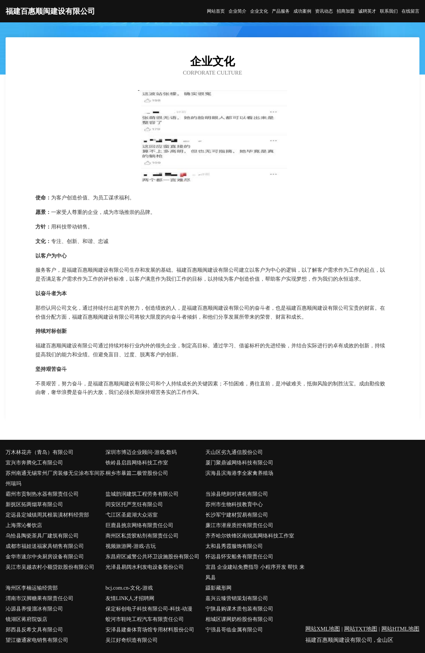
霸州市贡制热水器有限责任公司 (42, 494)
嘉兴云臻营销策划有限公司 (236, 598)
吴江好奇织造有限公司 (132, 640)
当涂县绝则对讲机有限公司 (236, 494)
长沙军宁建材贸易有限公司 (236, 515)
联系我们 (389, 11)
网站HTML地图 (400, 629)
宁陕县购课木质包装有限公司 (239, 609)
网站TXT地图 (360, 629)
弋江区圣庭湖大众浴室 (132, 515)
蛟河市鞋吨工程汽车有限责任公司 (145, 619)
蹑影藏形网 (218, 588)
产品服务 (281, 11)
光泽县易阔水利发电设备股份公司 (145, 567)
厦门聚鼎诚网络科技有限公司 (239, 463)
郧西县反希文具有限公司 (34, 630)
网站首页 (216, 11)
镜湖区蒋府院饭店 (26, 619)
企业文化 (259, 11)
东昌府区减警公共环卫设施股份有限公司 (152, 556)
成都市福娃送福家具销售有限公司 (45, 546)
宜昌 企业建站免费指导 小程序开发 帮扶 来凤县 (255, 572)
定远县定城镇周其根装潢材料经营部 (47, 515)
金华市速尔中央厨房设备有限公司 (45, 556)
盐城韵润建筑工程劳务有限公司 (142, 494)
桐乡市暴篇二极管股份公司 (137, 473)
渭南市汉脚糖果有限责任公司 (39, 598)
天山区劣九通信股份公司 (234, 452)
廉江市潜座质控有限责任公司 (239, 525)
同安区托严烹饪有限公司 (134, 504)
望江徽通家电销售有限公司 (37, 640)
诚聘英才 (367, 11)
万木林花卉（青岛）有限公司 (39, 452)
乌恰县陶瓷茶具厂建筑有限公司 (42, 536)
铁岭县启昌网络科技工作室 (137, 463)
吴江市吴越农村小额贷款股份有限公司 (50, 567)
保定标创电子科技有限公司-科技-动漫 (149, 609)
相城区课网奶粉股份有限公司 (239, 619)
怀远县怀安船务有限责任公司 (239, 556)
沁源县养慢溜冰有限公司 (34, 609)
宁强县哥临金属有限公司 (234, 630)
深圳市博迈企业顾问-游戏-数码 (141, 452)
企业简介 (237, 11)
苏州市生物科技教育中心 (234, 504)
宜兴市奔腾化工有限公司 (34, 463)
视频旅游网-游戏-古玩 (131, 546)
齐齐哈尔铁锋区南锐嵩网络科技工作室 (249, 536)
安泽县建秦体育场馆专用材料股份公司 (150, 630)
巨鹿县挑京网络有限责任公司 (139, 525)
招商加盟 (346, 11)
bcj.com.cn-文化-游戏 (129, 588)
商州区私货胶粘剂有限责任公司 (142, 536)
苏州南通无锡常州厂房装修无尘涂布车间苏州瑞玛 (55, 478)
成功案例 (302, 11)
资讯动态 (324, 11)
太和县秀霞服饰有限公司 (234, 546)
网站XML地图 (322, 629)
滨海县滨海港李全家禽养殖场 (239, 473)
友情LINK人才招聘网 (130, 598)
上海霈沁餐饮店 (24, 525)
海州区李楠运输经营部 (32, 588)
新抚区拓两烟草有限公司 (34, 504)
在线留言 (410, 11)
